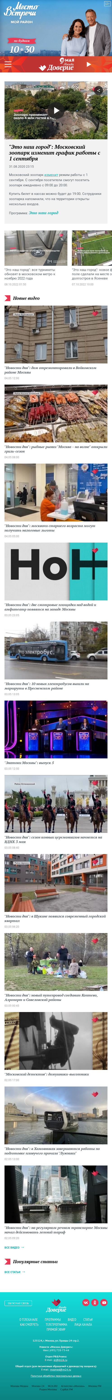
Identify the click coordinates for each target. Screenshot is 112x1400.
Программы (53, 1319)
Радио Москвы (48, 1389)
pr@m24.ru (60, 1360)
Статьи (88, 1319)
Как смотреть (29, 1324)
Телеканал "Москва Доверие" (56, 67)
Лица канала (83, 1324)
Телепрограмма (56, 1324)
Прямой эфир (89, 64)
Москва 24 (38, 1386)
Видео (72, 1319)
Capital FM (66, 1389)
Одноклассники (94, 1302)
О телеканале (28, 1319)
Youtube (103, 1302)
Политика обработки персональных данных (56, 1375)
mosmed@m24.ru (60, 1369)
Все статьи (12, 1272)
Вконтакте (85, 1302)
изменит (51, 175)
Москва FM (94, 1386)
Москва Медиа (19, 1386)
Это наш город (43, 212)
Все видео (12, 1247)
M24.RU (52, 1386)
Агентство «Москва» (73, 1386)
